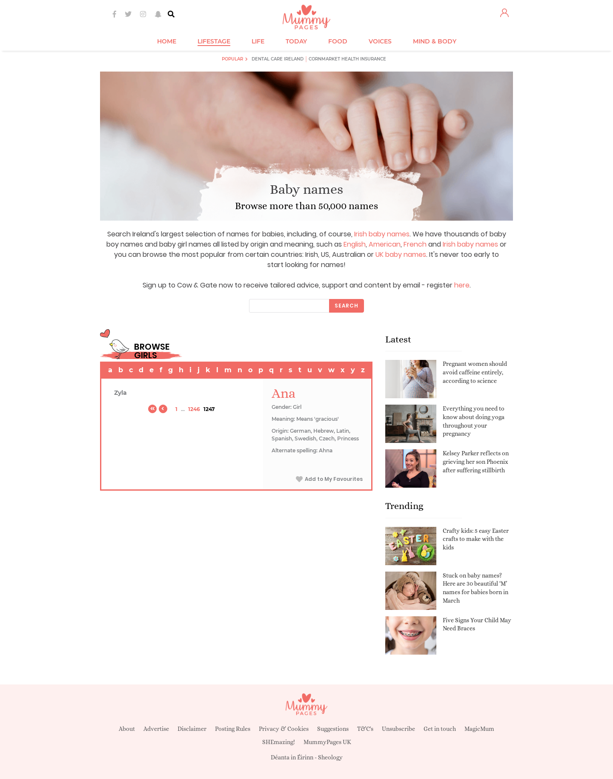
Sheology (330, 757)
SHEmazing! (278, 742)
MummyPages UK (327, 742)
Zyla (120, 393)
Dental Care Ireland (278, 59)
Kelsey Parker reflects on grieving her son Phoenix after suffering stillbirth (476, 461)
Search (346, 305)
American (385, 244)
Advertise (156, 728)
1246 (194, 409)
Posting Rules (232, 728)
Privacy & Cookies (284, 728)
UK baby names (400, 254)
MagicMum (479, 728)
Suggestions (333, 728)
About (127, 728)
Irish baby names (382, 234)
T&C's (365, 728)
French (415, 244)
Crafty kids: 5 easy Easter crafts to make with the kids (476, 539)
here (462, 285)
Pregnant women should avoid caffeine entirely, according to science (475, 372)
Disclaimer (192, 728)
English (355, 244)
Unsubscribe (398, 728)
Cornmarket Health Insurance (347, 59)
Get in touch (440, 728)
